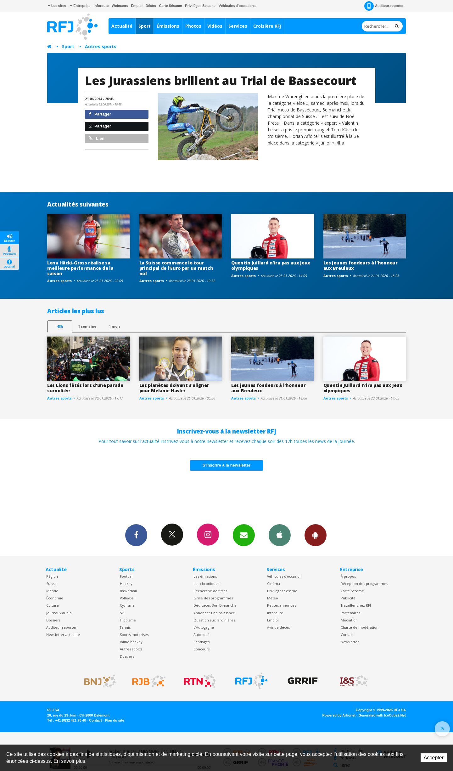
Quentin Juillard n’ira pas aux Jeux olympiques (270, 265)
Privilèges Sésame (200, 6)
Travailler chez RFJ (356, 605)
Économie (54, 598)
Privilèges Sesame (282, 591)
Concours (201, 649)
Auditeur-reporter (384, 6)
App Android (316, 535)
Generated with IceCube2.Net (382, 715)
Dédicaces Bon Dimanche (215, 605)
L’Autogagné (203, 627)
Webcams (120, 6)
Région (52, 576)
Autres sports (100, 46)
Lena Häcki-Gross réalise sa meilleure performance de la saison (80, 268)
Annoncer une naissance (214, 613)
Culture (52, 605)
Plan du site (114, 720)
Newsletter (350, 642)
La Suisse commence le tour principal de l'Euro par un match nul (176, 268)
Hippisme (128, 620)
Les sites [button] (57, 6)
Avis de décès (278, 627)
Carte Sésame (170, 6)
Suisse (51, 583)
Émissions (168, 26)
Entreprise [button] (80, 6)
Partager (100, 114)
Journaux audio (59, 613)
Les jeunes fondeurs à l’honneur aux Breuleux (360, 265)
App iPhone (280, 535)
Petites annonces (281, 605)
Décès (151, 6)
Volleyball (128, 598)
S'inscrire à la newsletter (226, 465)
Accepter (434, 757)
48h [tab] (60, 326)
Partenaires (350, 613)
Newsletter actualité (63, 634)
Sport (144, 26)
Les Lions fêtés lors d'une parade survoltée (85, 388)
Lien (96, 138)
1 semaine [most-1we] (87, 326)
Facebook (136, 535)
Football (126, 576)
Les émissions (205, 576)
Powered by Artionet (338, 715)
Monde (52, 591)
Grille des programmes (213, 598)
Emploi (137, 6)
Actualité (121, 26)
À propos (348, 576)
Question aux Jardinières (214, 620)
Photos (193, 26)
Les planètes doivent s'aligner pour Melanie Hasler (174, 388)
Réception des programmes (364, 583)
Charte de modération (359, 627)
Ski (122, 613)
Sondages (201, 642)
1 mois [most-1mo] (114, 326)
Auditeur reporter (61, 627)
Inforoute (101, 6)
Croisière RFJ (267, 26)
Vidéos (214, 26)
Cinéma (273, 583)
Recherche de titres (210, 591)
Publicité (348, 598)
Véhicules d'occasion (284, 576)
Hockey (126, 583)
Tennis (125, 627)
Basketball (128, 591)
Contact (347, 634)
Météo (272, 598)
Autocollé (201, 634)
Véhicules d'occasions (237, 6)
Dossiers (53, 620)
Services (237, 26)
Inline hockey (131, 642)
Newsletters (244, 535)
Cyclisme (127, 605)
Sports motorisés (134, 634)
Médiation (349, 620)
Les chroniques (206, 583)
